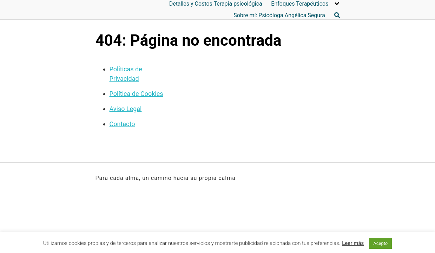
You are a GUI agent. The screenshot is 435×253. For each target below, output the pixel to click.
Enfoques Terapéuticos (299, 3)
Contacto (122, 124)
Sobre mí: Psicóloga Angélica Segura (279, 15)
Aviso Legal (126, 108)
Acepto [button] (380, 243)
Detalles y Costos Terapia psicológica (215, 3)
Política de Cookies (136, 93)
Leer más (353, 243)
